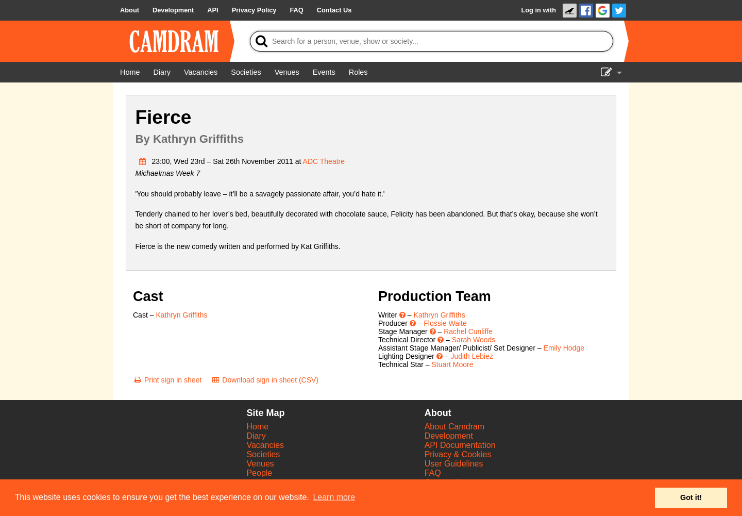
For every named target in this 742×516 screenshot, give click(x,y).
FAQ (433, 473)
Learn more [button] (334, 497)
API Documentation (460, 445)
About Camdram (455, 426)
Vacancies (265, 445)
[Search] (431, 41)
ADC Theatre (324, 161)
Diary (255, 435)
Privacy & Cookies (458, 454)
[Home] (129, 72)
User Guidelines (454, 463)
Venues (260, 463)
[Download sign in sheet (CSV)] (264, 380)
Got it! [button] (691, 497)
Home (257, 426)
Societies (263, 454)
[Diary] (161, 72)
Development (449, 435)
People (259, 473)
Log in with (538, 10)
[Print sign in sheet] (167, 380)
